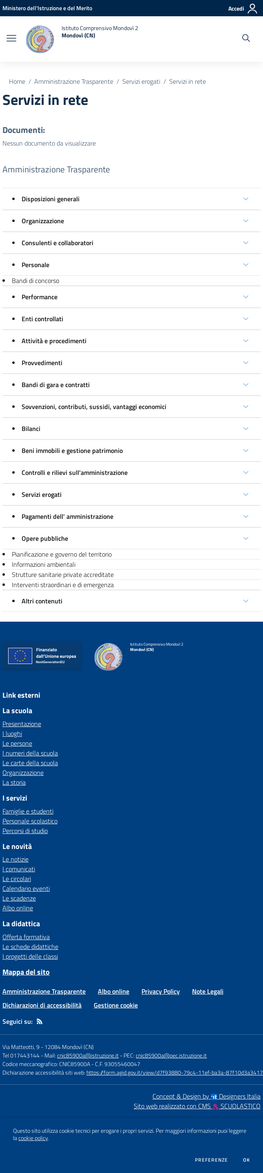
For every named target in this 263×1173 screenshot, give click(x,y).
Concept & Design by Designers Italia (206, 1096)
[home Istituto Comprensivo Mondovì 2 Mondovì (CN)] (81, 39)
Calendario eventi (26, 888)
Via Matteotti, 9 (21, 1046)
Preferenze (211, 1160)
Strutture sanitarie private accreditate (63, 574)
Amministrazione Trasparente (73, 81)
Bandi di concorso (35, 280)
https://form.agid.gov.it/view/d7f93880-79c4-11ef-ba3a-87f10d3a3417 (174, 1072)
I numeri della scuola (30, 753)
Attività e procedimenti (54, 341)
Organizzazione (43, 221)
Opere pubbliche (45, 538)
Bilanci (31, 428)
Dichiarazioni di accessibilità (42, 1005)
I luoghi (12, 733)
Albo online (17, 908)
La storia (14, 782)
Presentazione (21, 724)
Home (17, 81)
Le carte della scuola (30, 763)
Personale (35, 265)
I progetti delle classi (30, 956)
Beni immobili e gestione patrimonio (72, 450)
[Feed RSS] (39, 1021)
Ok (246, 1160)
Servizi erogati (141, 81)
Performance (39, 297)
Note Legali (207, 991)
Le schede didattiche (30, 946)
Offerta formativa (26, 937)
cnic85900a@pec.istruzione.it (171, 1055)
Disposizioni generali (51, 199)
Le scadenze (19, 898)
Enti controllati (42, 319)
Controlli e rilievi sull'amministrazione (75, 472)
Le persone (17, 743)
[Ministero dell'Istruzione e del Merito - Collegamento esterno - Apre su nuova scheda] (47, 8)
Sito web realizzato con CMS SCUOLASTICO (197, 1106)
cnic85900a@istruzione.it (88, 1055)
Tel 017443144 (21, 1055)
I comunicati (18, 869)
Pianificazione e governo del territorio (62, 554)
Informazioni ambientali (43, 564)
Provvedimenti (42, 363)
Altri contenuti (42, 601)
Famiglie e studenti (27, 811)
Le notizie (15, 859)
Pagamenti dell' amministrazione (67, 516)
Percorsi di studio (25, 831)
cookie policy (33, 1138)
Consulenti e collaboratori (57, 243)
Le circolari (16, 879)
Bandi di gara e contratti (56, 385)
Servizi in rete (187, 81)
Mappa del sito (26, 971)
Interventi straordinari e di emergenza (63, 585)
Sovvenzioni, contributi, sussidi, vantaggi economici (94, 406)
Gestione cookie (116, 1005)
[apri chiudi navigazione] (11, 39)
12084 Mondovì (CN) (69, 1046)
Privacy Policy (160, 991)
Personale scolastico (29, 821)
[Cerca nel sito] (246, 39)
